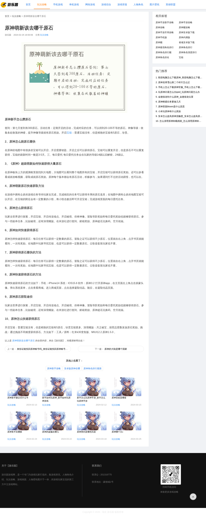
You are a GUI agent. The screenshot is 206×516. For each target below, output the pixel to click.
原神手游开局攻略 (165, 32)
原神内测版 (184, 37)
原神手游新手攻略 (165, 22)
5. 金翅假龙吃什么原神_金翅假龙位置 (174, 97)
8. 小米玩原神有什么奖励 (168, 111)
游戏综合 (106, 4)
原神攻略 (160, 27)
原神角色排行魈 (163, 52)
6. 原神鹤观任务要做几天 (168, 101)
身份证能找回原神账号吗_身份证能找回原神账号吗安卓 (44, 349)
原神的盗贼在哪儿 (50, 432)
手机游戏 (58, 4)
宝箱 (69, 132)
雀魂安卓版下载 (187, 42)
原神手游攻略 (185, 22)
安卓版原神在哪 (72, 368)
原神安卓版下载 (187, 32)
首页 (28, 4)
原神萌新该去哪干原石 (23, 340)
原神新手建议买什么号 (17, 397)
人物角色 (138, 4)
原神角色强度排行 (188, 52)
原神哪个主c (117, 432)
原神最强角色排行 (165, 47)
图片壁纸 (154, 4)
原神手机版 (161, 37)
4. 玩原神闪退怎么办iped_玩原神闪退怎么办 (178, 92)
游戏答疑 (122, 4)
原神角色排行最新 (93, 368)
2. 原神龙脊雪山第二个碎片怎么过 (173, 82)
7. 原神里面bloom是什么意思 (170, 106)
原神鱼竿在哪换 (14, 432)
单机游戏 (74, 4)
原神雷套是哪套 (119, 397)
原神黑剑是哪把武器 (86, 432)
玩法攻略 (42, 4)
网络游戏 (90, 4)
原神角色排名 (162, 57)
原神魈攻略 (184, 27)
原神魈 (159, 42)
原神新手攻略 (54, 368)
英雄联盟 (170, 4)
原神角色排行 (185, 47)
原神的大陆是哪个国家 (115, 349)
